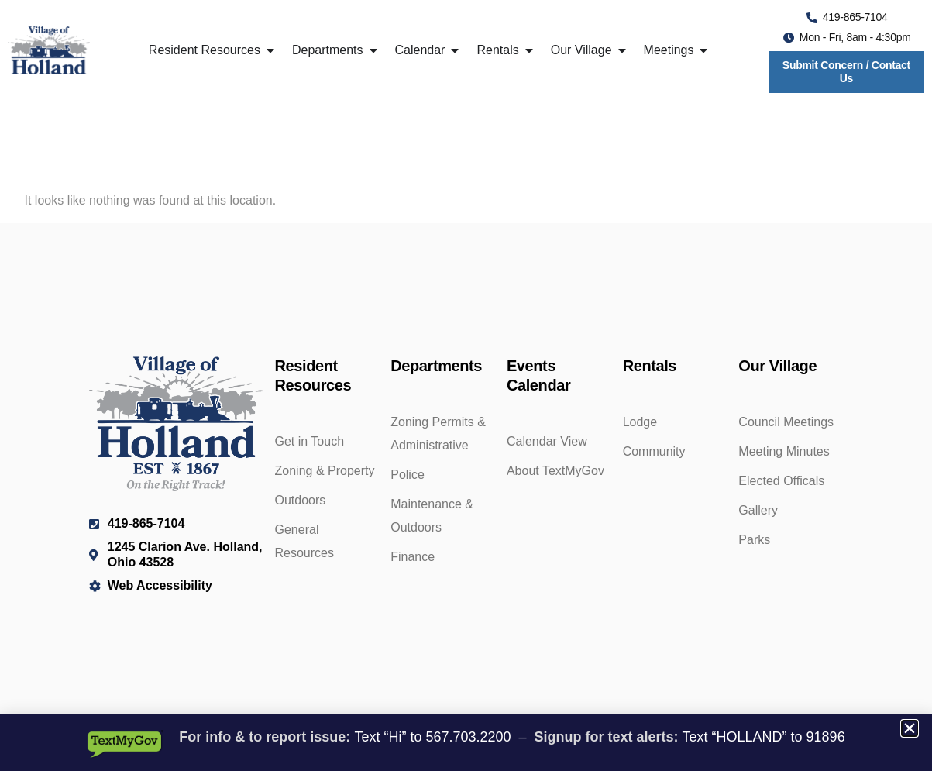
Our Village (777, 365)
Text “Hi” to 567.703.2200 (432, 737)
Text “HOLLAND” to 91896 (764, 737)
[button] (910, 728)
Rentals (649, 365)
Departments (436, 365)
